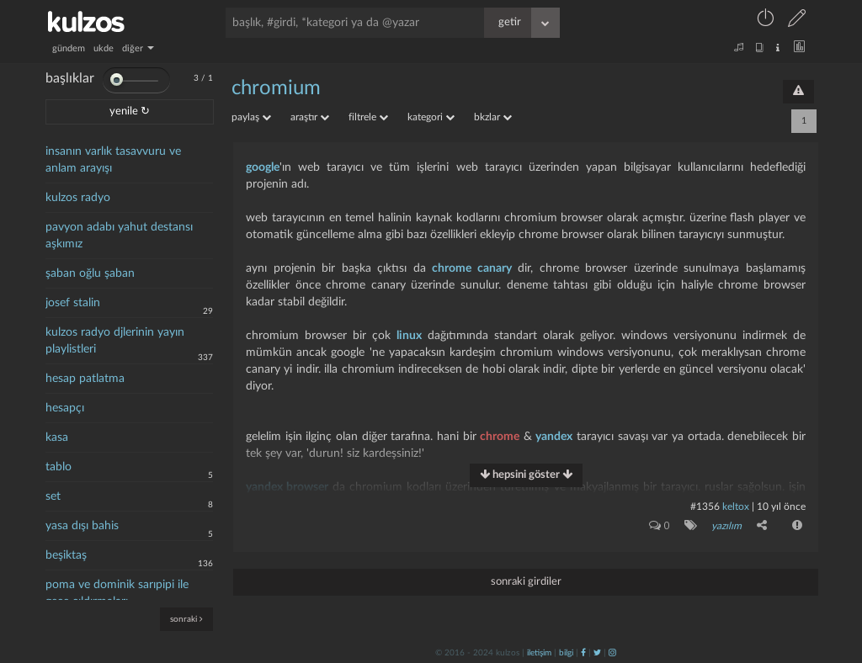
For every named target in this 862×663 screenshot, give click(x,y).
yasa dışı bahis (82, 526)
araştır (309, 117)
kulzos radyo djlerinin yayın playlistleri (114, 340)
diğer (138, 48)
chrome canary (472, 268)
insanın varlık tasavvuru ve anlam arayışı (113, 160)
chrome (499, 437)
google (262, 167)
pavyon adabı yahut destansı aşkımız (119, 235)
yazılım (726, 526)
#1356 (705, 506)
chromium (276, 88)
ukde (103, 48)
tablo (58, 467)
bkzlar (493, 117)
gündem (68, 48)
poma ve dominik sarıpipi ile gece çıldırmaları (117, 593)
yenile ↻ (129, 111)
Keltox (737, 506)
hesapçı (64, 408)
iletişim (539, 652)
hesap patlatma (85, 379)
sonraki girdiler (526, 580)
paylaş (251, 117)
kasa (56, 437)
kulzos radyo (77, 198)
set (53, 496)
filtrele (368, 117)
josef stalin (72, 303)
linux (409, 336)
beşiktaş (66, 555)
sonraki (186, 618)
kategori (431, 117)
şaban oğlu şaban (90, 273)
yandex (553, 437)
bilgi (566, 652)
